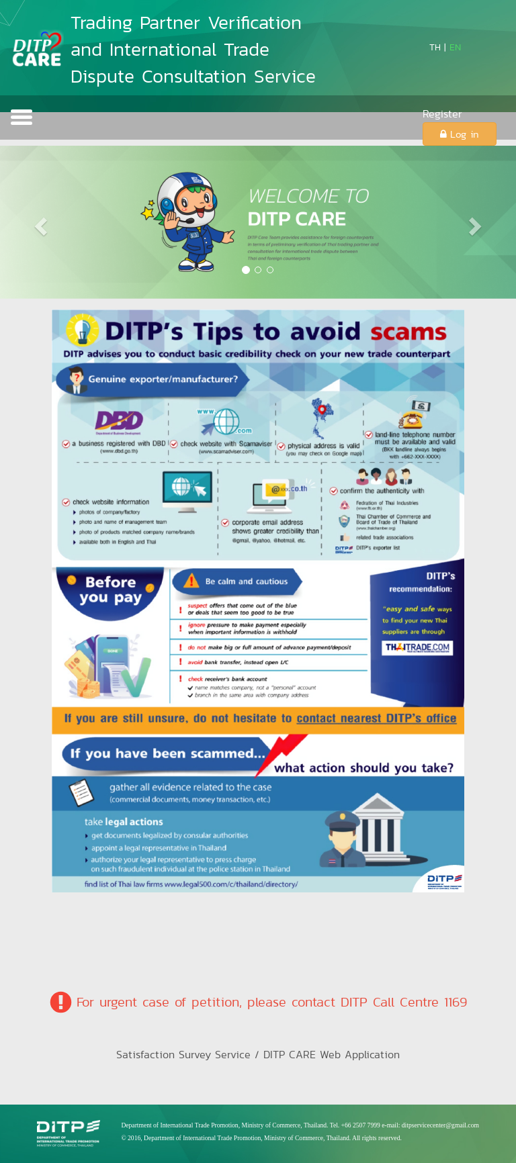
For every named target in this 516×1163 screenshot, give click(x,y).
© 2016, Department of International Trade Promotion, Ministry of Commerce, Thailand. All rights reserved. (261, 1138)
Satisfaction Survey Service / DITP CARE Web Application (258, 1054)
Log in (459, 134)
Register (442, 114)
